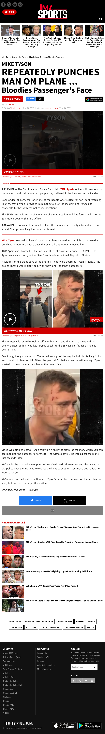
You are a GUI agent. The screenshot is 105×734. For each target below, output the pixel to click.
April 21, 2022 (17, 108)
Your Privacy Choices (12, 669)
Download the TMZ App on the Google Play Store (89, 725)
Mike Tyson (15, 621)
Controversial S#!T (50, 627)
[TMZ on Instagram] (20, 4)
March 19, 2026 (52, 108)
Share (35, 500)
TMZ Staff (9, 104)
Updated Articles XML (12, 685)
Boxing (79, 621)
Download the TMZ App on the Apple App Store (64, 725)
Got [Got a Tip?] (9, 12)
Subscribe (95, 667)
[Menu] (4, 19)
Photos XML (8, 709)
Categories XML (10, 693)
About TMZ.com (10, 653)
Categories (8, 689)
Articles (6, 673)
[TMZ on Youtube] (14, 4)
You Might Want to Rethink (39, 621)
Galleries (7, 697)
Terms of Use (9, 661)
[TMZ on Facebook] (3, 4)
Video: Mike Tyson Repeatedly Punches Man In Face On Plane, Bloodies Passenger (22, 177)
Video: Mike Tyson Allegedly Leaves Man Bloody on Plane (20, 336)
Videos (6, 713)
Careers (40, 661)
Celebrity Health (74, 627)
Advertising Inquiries (46, 665)
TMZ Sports (67, 189)
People (6, 701)
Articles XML (9, 677)
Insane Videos (64, 621)
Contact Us (42, 653)
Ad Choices (8, 665)
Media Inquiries (44, 669)
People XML (8, 705)
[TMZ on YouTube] (86, 680)
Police (90, 627)
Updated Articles (10, 681)
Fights (91, 621)
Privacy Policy (77, 661)
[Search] (101, 19)
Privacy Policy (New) (12, 657)
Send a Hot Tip (43, 657)
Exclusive (31, 627)
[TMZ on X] (9, 4)
